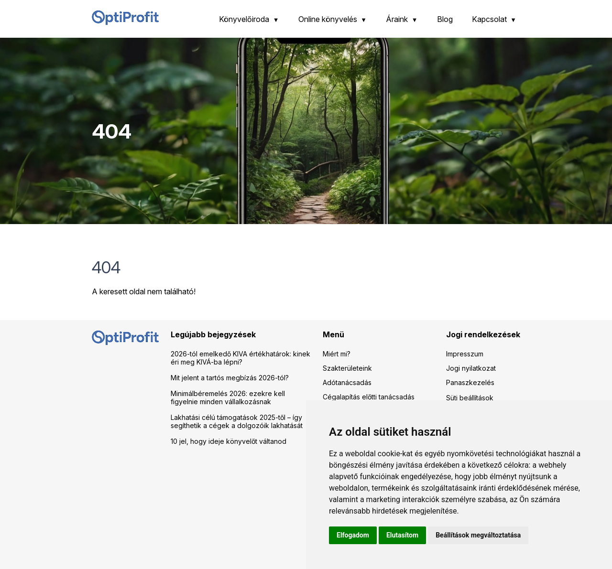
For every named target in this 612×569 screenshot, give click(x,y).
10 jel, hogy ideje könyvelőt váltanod (228, 441)
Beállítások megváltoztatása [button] (478, 535)
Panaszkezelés (470, 382)
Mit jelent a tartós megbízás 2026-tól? (230, 378)
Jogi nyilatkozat (471, 368)
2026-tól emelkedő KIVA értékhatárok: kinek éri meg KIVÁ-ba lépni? (240, 358)
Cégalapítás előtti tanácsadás (369, 397)
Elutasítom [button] (402, 535)
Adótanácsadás (347, 382)
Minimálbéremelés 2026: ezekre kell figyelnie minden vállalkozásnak (228, 397)
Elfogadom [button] (353, 535)
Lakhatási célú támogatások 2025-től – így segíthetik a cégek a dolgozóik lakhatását (237, 421)
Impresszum (464, 354)
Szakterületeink (347, 368)
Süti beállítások (469, 398)
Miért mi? (336, 354)
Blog (445, 19)
